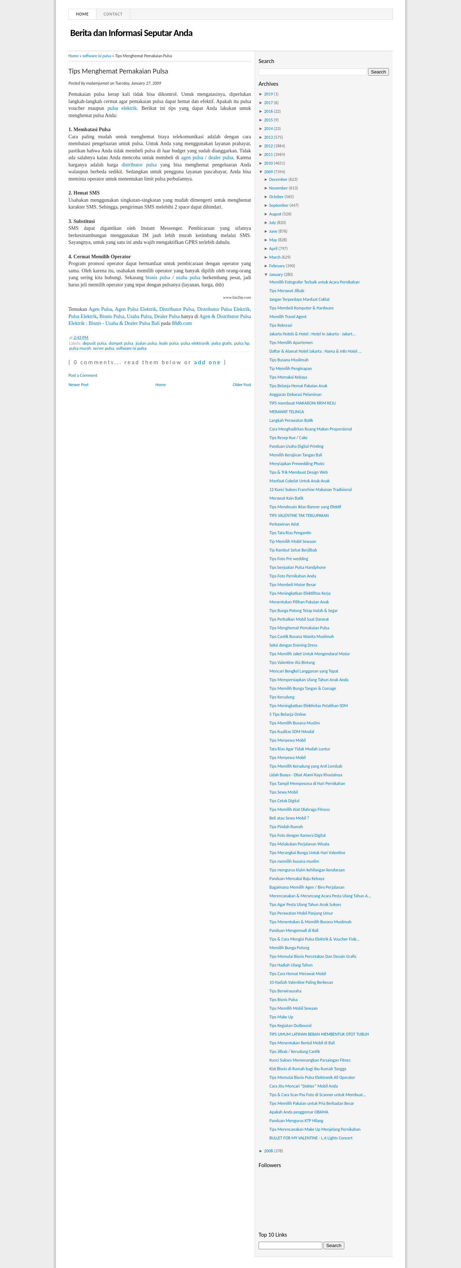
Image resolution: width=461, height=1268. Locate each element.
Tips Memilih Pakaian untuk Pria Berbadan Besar (311, 1103)
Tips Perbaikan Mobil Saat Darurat (299, 619)
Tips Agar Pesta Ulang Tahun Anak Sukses (305, 904)
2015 (268, 119)
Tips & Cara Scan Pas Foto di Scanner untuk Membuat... (317, 1094)
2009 (268, 171)
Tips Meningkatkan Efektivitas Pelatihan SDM (308, 705)
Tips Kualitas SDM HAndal (291, 731)
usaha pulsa (188, 277)
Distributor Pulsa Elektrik (223, 309)
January (276, 274)
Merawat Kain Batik (286, 498)
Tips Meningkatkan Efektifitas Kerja (300, 593)
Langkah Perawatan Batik (291, 420)
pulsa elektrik (122, 108)
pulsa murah (80, 348)
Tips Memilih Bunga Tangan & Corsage (302, 688)
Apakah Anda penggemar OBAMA (298, 1112)
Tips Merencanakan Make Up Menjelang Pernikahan (315, 1129)
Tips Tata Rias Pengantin (290, 532)
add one (207, 362)
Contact (113, 14)
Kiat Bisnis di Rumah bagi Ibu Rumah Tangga (307, 1068)
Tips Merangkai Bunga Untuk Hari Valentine (307, 852)
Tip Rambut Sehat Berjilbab (293, 550)
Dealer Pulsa (167, 316)
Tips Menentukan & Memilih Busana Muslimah (310, 921)
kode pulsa (168, 343)
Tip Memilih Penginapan (290, 368)
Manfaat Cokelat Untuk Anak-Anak (299, 480)
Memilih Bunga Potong (289, 947)
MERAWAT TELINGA (286, 411)
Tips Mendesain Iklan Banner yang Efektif (305, 506)
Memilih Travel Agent (287, 316)
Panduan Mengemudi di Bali (294, 930)
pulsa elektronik (195, 343)
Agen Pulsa (100, 309)
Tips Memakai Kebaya (288, 377)
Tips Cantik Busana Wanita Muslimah (301, 636)
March (275, 257)
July (272, 222)
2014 (268, 128)
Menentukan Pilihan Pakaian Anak (299, 601)
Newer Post (78, 384)
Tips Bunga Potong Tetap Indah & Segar (303, 610)
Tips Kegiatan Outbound (290, 1025)
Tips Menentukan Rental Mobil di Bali (302, 1042)
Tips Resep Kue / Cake (288, 437)
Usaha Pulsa (139, 316)
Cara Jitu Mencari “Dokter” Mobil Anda (303, 1086)
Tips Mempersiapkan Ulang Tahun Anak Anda (308, 679)
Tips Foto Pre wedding (288, 558)
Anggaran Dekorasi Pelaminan (295, 394)
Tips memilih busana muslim (294, 861)
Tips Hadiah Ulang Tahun (291, 965)
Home (82, 14)
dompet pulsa (121, 343)
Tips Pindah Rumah (286, 826)
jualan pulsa (146, 343)
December (278, 179)
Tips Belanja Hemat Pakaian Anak (298, 385)
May (273, 239)
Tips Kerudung (281, 697)
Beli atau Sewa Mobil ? (289, 818)
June (273, 231)
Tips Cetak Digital (284, 800)
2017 (268, 102)
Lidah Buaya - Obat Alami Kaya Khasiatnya (305, 774)
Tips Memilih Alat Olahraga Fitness (299, 809)
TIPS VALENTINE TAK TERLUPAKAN (299, 515)
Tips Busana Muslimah (289, 359)
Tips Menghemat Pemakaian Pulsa (118, 71)
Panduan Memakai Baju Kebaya (296, 878)
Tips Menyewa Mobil (287, 740)
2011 (268, 154)
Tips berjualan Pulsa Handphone (297, 567)
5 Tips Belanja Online (287, 714)
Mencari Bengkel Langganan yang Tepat (303, 671)
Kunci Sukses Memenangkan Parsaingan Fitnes (309, 1060)
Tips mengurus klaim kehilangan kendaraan (307, 869)
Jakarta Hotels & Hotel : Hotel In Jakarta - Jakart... (312, 333)
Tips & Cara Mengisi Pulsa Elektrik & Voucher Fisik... (314, 939)
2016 (268, 111)
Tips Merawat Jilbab (286, 290)
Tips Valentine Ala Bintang (292, 662)
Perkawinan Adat (284, 524)
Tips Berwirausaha (285, 991)
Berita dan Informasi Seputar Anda (131, 33)
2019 (268, 94)
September (279, 205)
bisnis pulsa (158, 277)
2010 (268, 163)
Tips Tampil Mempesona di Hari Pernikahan (307, 783)
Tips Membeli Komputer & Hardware (301, 308)
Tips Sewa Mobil (283, 792)
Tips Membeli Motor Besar (292, 584)
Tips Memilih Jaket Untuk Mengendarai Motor (309, 653)
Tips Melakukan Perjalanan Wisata (299, 844)
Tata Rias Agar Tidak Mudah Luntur (299, 748)
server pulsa (103, 348)
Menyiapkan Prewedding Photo (296, 463)
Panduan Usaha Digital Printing (296, 446)
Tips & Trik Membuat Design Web (298, 472)
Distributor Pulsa (176, 309)
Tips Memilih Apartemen (291, 342)
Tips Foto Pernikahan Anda (292, 576)
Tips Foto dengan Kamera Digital (297, 835)
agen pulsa (192, 157)
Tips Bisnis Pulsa (283, 999)
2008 (268, 1150)
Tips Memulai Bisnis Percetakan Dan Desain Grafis (312, 956)
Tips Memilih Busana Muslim (294, 722)
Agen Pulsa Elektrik (135, 309)
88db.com (182, 323)
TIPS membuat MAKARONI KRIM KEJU (302, 403)
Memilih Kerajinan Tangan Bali (295, 454)
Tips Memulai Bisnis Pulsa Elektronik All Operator (312, 1077)
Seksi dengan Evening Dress (293, 645)
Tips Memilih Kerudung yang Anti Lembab (305, 766)
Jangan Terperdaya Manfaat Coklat (299, 299)
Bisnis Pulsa (111, 316)
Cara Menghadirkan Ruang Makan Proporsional (310, 429)
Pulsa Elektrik (82, 316)
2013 (268, 137)
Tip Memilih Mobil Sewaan (292, 541)
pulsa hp (241, 343)
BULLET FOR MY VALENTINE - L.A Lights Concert (311, 1137)
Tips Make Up (281, 1016)
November (278, 188)
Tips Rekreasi (280, 325)
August (275, 213)
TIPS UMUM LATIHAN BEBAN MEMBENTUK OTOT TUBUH (319, 1034)
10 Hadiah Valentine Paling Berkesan (301, 982)
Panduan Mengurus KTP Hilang (296, 1120)
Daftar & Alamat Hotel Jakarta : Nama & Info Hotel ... (315, 351)
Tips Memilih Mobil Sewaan (293, 1008)
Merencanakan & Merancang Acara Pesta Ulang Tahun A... (320, 895)
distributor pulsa (139, 165)
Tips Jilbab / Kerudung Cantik (294, 1051)
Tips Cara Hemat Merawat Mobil (297, 973)
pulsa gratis (221, 343)
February (277, 265)
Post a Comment (82, 375)
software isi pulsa (96, 55)
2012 (268, 145)
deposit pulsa (94, 343)
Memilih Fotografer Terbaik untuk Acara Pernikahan (314, 282)
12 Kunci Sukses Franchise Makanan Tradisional (310, 489)
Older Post (242, 384)
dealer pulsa (221, 157)
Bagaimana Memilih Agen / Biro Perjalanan (306, 887)
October (276, 196)
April (273, 248)
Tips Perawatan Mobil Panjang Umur (301, 913)
